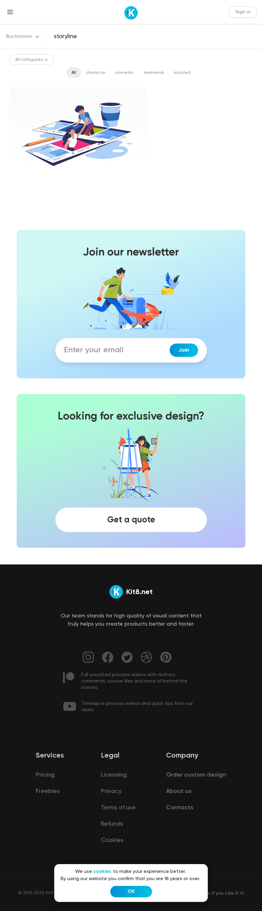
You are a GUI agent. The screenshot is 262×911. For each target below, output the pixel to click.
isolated (182, 73)
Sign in (242, 12)
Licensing (114, 775)
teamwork (154, 73)
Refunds (112, 824)
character (95, 73)
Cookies (112, 840)
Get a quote (131, 520)
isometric (124, 73)
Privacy (111, 791)
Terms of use (118, 808)
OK (131, 891)
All (73, 73)
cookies (102, 871)
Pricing (45, 775)
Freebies (48, 791)
